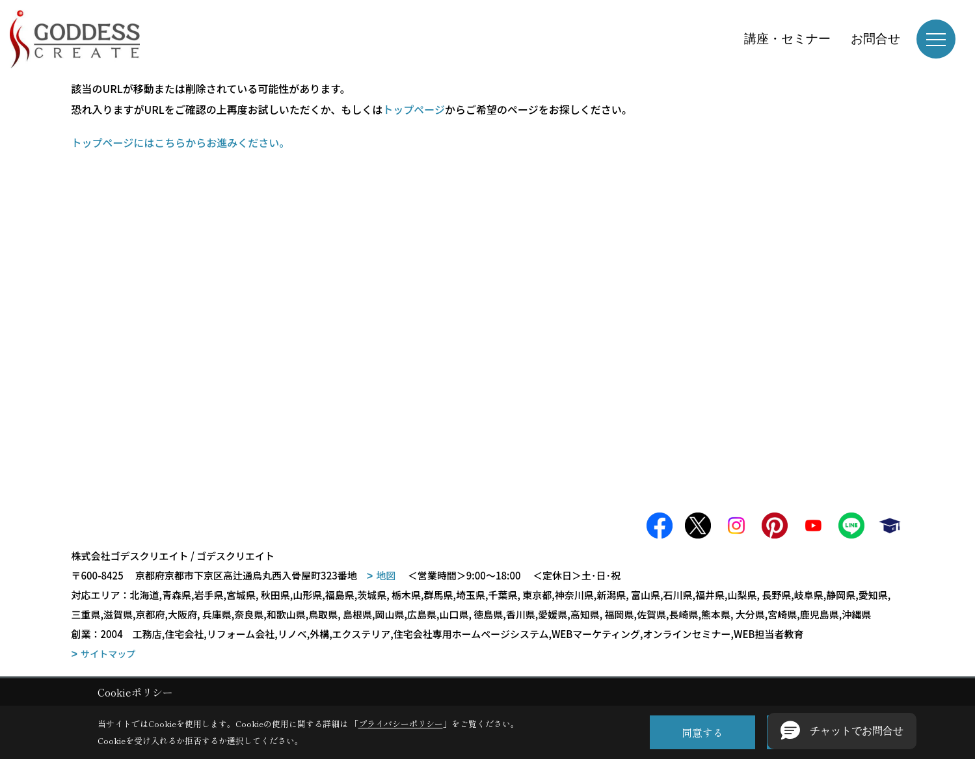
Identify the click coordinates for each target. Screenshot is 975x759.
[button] (842, 731)
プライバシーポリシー (400, 723)
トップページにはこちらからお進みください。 (181, 142)
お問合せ (875, 39)
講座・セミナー (787, 39)
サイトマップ (108, 653)
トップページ (413, 109)
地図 (385, 575)
